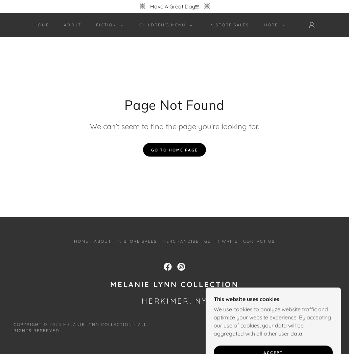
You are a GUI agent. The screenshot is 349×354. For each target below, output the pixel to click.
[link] (167, 267)
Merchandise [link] (180, 241)
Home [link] (41, 24)
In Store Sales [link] (229, 24)
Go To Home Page (174, 149)
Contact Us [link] (259, 241)
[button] (108, 25)
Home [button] (81, 241)
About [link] (72, 24)
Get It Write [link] (221, 241)
